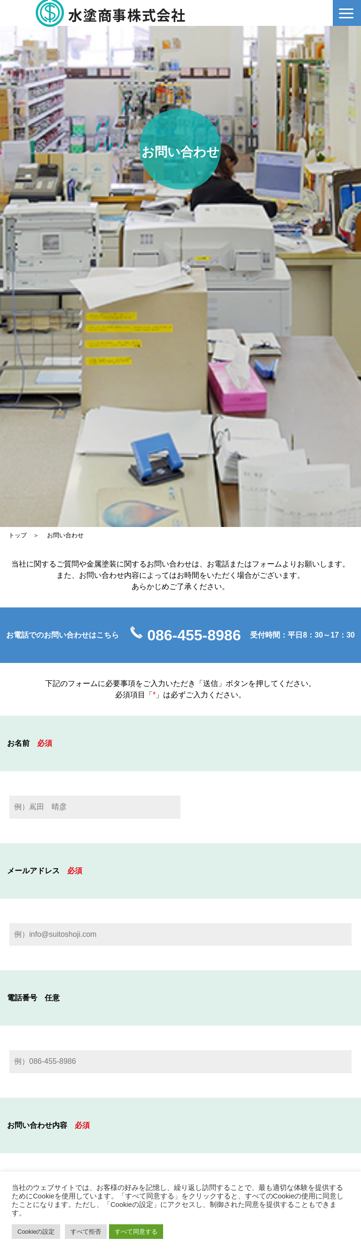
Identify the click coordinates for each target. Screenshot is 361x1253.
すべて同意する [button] (136, 1231)
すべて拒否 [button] (86, 1231)
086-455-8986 (194, 635)
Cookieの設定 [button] (36, 1231)
